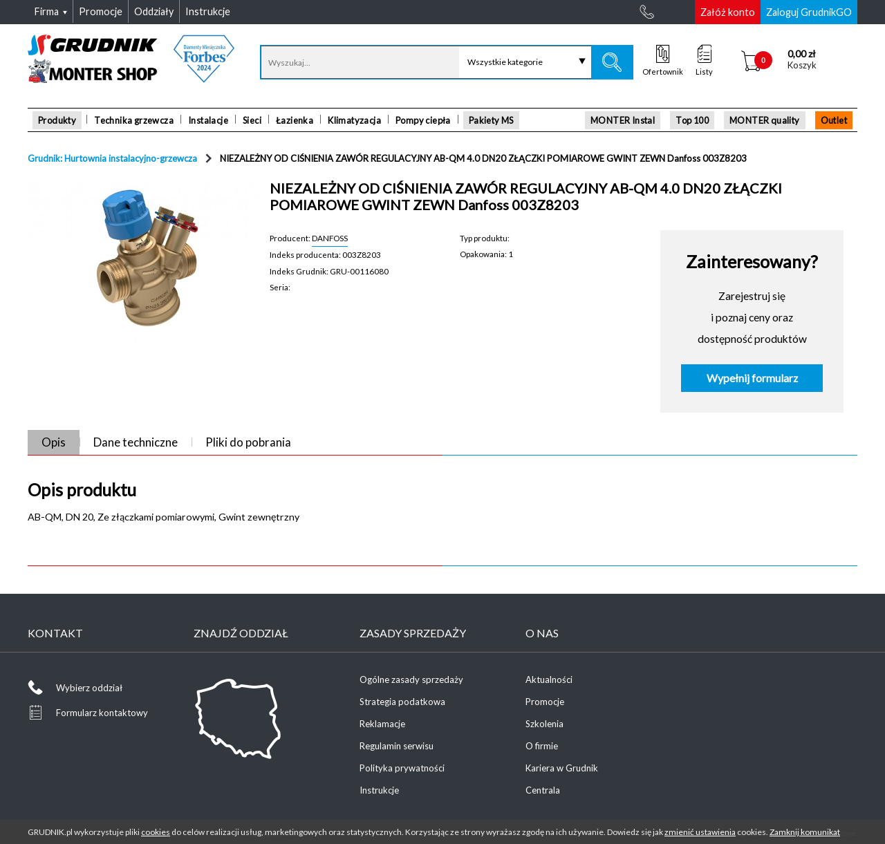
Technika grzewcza (134, 120)
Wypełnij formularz (752, 378)
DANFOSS (330, 238)
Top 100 (692, 120)
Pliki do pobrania (248, 442)
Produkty (57, 120)
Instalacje (208, 120)
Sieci (252, 120)
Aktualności (548, 679)
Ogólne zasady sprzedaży (411, 679)
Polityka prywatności (402, 767)
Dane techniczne (135, 442)
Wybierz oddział (89, 687)
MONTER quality (764, 120)
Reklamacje (382, 723)
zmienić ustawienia (700, 832)
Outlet (834, 120)
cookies (155, 832)
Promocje (544, 701)
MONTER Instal (622, 120)
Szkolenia (544, 723)
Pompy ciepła (423, 120)
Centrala (542, 790)
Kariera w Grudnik (561, 767)
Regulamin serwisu (397, 745)
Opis (53, 442)
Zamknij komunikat (805, 832)
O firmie (541, 745)
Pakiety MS (491, 120)
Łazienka (294, 120)
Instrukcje (379, 790)
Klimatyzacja (354, 120)
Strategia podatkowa (402, 701)
